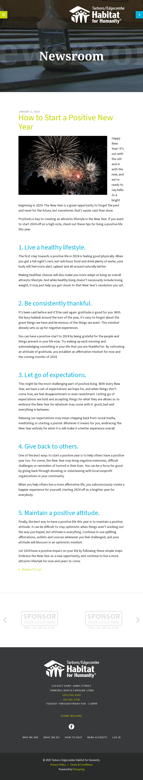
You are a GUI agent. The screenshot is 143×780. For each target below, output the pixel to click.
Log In (116, 737)
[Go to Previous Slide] (5, 620)
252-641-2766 (71, 700)
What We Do (52, 737)
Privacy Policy (58, 765)
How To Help (73, 737)
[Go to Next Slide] (137, 620)
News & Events (97, 737)
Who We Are (30, 737)
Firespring (79, 769)
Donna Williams (71, 716)
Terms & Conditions (81, 765)
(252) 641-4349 (71, 695)
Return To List (31, 569)
